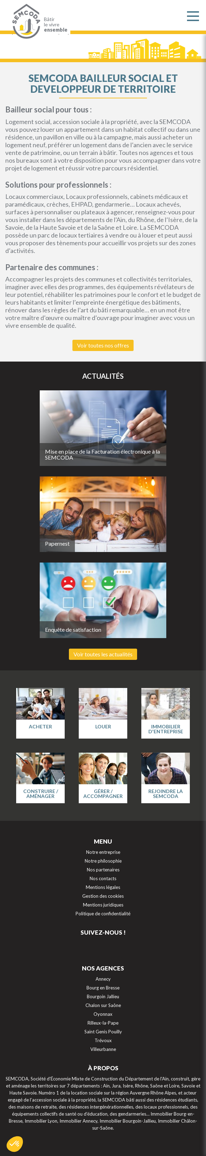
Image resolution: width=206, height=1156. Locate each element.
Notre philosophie (103, 861)
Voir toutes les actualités (103, 654)
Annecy (103, 979)
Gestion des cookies (103, 896)
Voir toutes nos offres (103, 345)
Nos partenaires (103, 869)
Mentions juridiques (103, 905)
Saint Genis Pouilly (103, 1031)
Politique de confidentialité (103, 913)
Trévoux (103, 1040)
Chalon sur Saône (103, 1005)
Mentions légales (103, 887)
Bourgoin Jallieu (103, 996)
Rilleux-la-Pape (103, 1023)
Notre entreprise (103, 852)
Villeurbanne (103, 1049)
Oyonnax (103, 1014)
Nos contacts (103, 878)
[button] (14, 1144)
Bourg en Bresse (103, 988)
